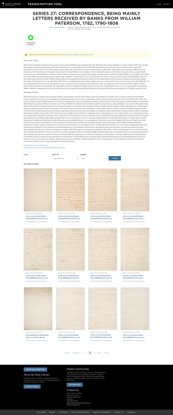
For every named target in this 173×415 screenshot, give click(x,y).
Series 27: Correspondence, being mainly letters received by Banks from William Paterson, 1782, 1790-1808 (94, 28)
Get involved (74, 384)
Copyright (63, 412)
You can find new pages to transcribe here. (77, 54)
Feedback (131, 412)
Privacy (52, 412)
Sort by (55, 155)
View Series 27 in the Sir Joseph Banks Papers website (44, 148)
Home (159, 4)
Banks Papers (59, 27)
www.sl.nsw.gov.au (73, 405)
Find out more (32, 386)
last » (107, 353)
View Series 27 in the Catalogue (36, 145)
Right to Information (80, 412)
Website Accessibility (102, 412)
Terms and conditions (35, 369)
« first (67, 353)
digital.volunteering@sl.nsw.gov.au (79, 403)
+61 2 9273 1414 (72, 401)
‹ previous (76, 353)
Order (83, 155)
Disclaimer (41, 412)
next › (99, 353)
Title (26, 155)
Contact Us (119, 412)
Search (167, 4)
